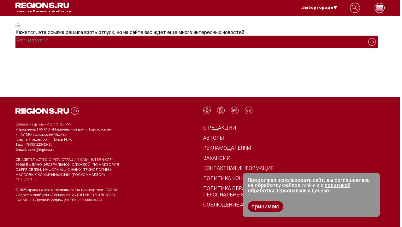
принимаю (265, 206)
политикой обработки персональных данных (299, 188)
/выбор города (319, 7)
